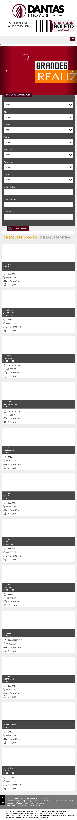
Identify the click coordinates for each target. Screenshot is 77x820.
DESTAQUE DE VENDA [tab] (55, 237)
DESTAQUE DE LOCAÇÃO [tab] (20, 237)
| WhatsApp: (27, 817)
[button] (6, 70)
